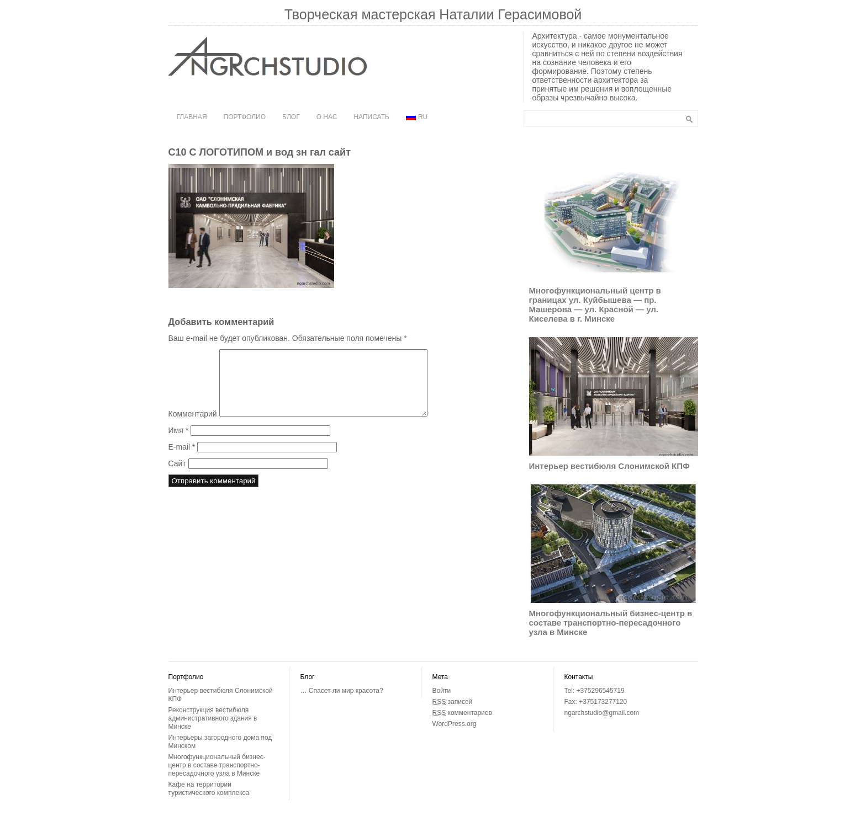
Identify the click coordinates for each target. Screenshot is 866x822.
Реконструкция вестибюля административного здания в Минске (212, 718)
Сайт (177, 476)
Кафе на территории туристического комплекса (209, 789)
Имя (178, 443)
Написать (371, 117)
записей (452, 702)
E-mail (182, 460)
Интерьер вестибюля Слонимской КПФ (609, 466)
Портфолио (245, 117)
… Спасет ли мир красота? (341, 691)
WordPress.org (454, 724)
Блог (291, 117)
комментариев (462, 713)
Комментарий (192, 427)
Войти (441, 691)
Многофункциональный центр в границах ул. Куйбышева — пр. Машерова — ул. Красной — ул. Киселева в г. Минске (595, 304)
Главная (192, 117)
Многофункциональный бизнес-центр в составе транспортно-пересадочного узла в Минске (611, 623)
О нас (326, 117)
